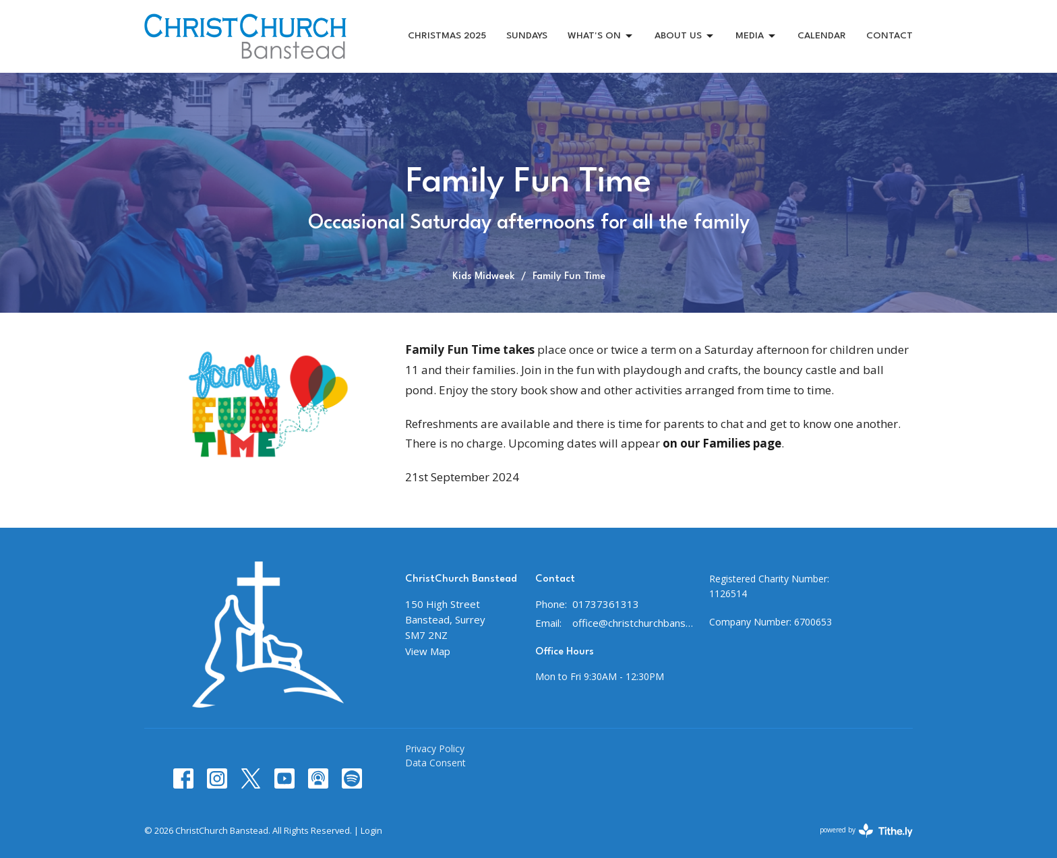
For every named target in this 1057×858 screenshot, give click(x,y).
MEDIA (756, 36)
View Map (427, 651)
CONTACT (889, 35)
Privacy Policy (434, 748)
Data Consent (435, 762)
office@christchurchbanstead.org (634, 623)
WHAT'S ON (601, 36)
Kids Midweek (483, 277)
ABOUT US (685, 36)
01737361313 (605, 604)
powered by (866, 830)
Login (371, 830)
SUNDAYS (526, 35)
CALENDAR (821, 35)
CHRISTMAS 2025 (447, 35)
